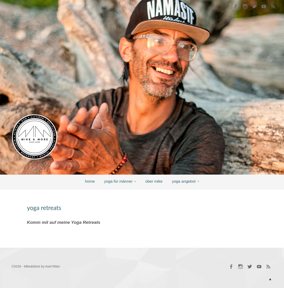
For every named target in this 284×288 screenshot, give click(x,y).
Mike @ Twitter (254, 7)
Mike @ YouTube (263, 7)
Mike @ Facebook (235, 7)
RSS (273, 7)
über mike (154, 181)
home (90, 181)
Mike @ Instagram (245, 7)
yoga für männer (118, 181)
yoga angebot (184, 181)
